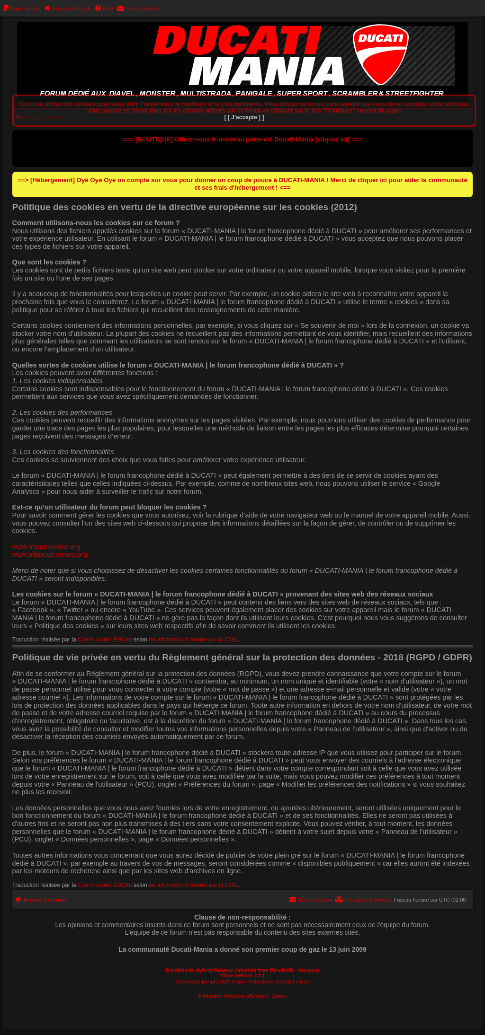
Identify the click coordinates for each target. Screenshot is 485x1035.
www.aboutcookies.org (46, 547)
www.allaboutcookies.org (49, 554)
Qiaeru (279, 996)
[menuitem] (21, 8)
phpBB (218, 981)
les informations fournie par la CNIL (193, 639)
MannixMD (281, 970)
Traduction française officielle (231, 996)
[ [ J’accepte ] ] (244, 117)
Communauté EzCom (105, 639)
